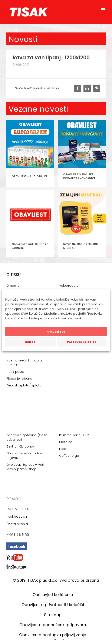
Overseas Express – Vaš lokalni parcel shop (25, 466)
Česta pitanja (17, 524)
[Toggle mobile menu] (103, 9)
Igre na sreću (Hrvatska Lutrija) (24, 362)
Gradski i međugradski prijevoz (24, 455)
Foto (62, 449)
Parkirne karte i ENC (74, 435)
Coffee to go (69, 456)
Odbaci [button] (31, 342)
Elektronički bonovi (21, 446)
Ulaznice (65, 442)
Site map (53, 614)
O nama (13, 285)
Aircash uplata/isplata (24, 385)
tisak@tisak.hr (17, 516)
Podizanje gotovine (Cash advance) (26, 437)
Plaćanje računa (19, 378)
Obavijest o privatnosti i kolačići (53, 604)
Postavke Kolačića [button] (81, 342)
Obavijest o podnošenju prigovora (52, 624)
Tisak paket (15, 372)
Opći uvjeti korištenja (53, 594)
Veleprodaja (69, 285)
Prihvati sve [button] (56, 332)
